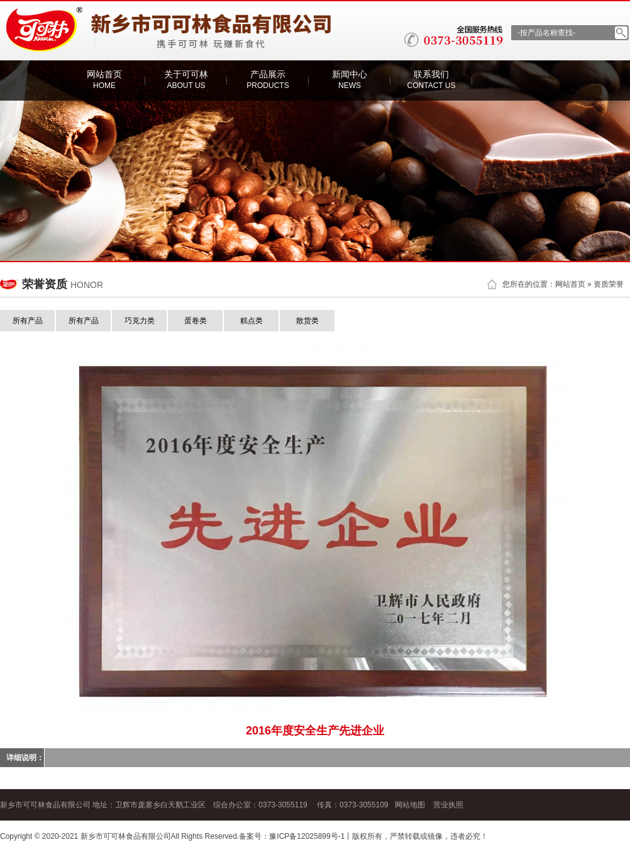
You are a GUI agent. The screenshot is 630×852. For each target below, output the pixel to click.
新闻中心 (349, 79)
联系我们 (431, 79)
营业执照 (448, 804)
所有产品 (28, 320)
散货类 (307, 320)
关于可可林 (186, 79)
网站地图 (410, 804)
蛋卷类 (195, 320)
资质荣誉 (609, 284)
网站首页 (104, 79)
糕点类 (251, 320)
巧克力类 (139, 320)
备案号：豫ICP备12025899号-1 (292, 836)
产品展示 (267, 79)
